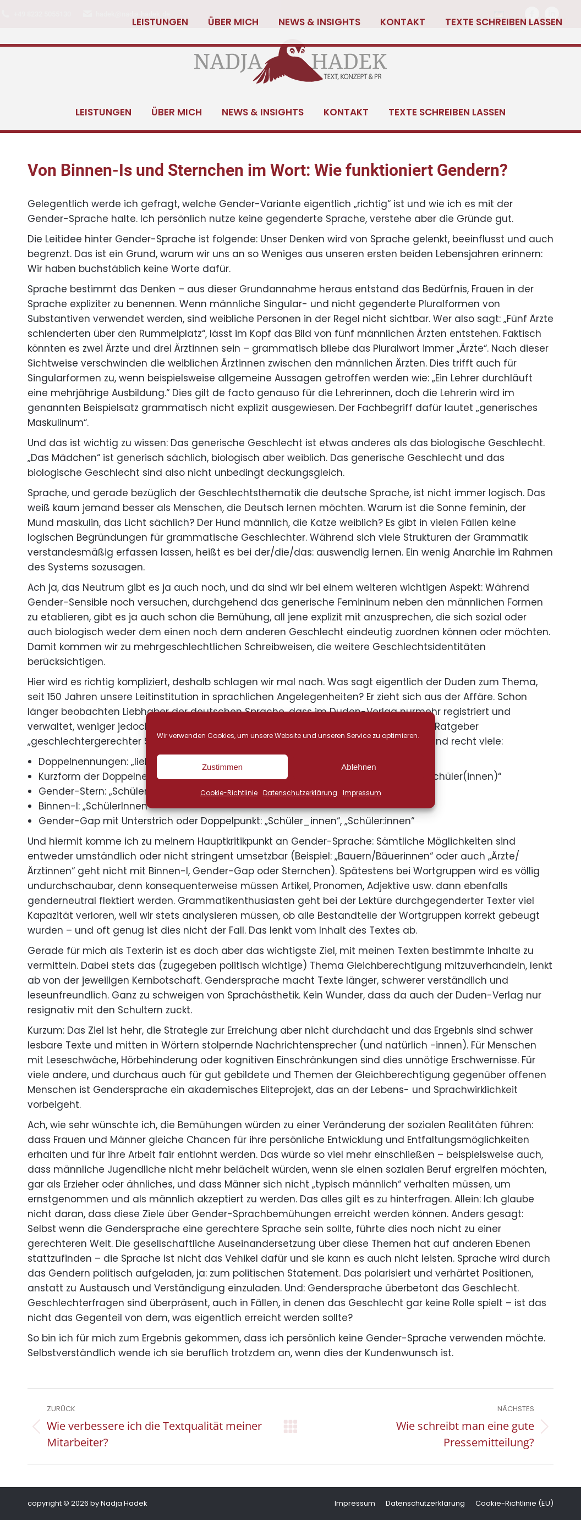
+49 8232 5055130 (35, 14)
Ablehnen (358, 767)
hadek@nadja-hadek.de (126, 14)
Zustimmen (222, 767)
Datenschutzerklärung (300, 792)
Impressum (362, 792)
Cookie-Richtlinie (228, 792)
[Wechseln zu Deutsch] (499, 14)
